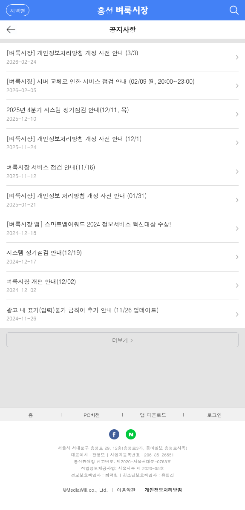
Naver (131, 434)
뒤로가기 (11, 29)
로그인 (214, 414)
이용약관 (126, 490)
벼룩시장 (132, 10)
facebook (114, 434)
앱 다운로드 (153, 414)
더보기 (120, 340)
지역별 (18, 10)
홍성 (105, 10)
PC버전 (92, 414)
